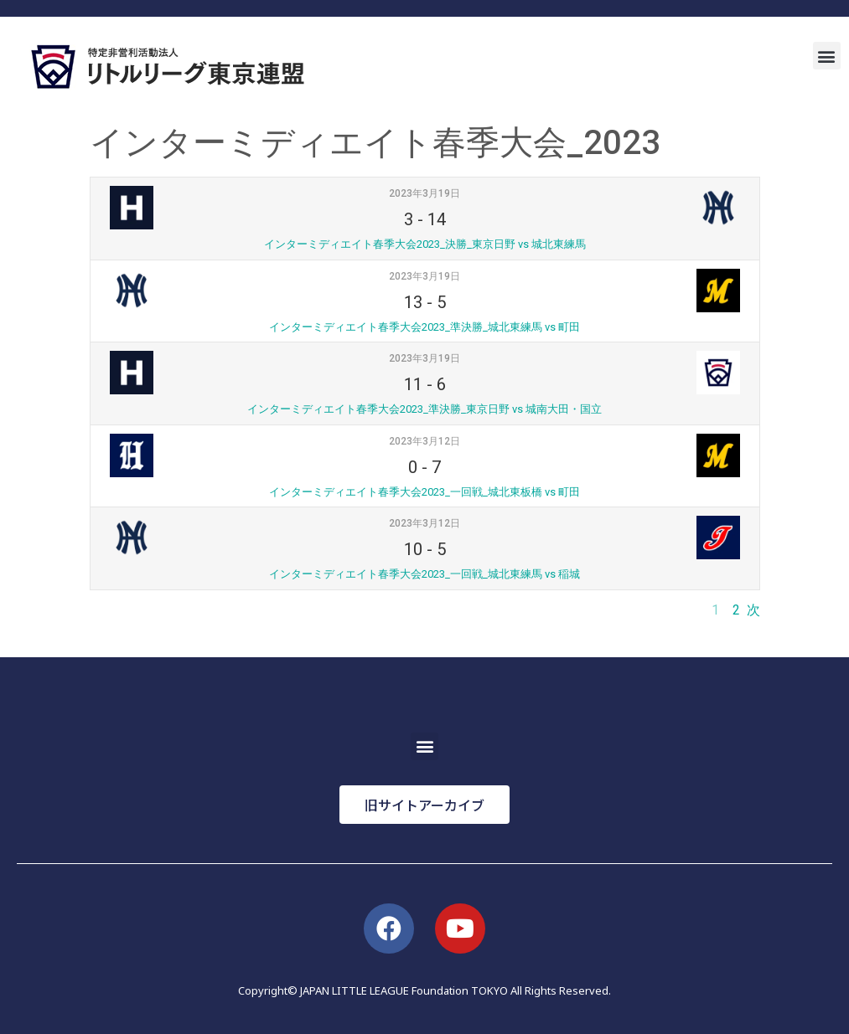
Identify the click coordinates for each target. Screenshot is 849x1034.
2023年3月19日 (424, 193)
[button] (827, 55)
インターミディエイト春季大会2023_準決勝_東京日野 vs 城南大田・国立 (424, 409)
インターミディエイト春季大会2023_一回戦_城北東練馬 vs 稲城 (424, 574)
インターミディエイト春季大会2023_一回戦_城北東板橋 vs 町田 (424, 492)
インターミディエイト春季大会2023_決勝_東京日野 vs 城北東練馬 (425, 244)
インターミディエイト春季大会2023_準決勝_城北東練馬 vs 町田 (424, 327)
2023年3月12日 (424, 441)
